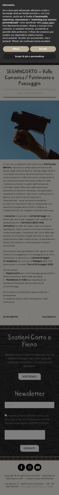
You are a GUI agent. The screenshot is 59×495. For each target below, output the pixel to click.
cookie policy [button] (48, 22)
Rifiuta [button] (16, 49)
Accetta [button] (43, 49)
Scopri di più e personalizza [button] (29, 56)
